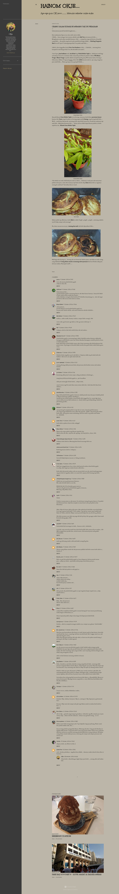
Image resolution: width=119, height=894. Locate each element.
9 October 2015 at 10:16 (68, 372)
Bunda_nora (60, 557)
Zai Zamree (59, 538)
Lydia (58, 495)
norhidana (59, 372)
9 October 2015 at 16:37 (69, 538)
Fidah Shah (59, 598)
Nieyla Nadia (60, 304)
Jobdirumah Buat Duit (62, 447)
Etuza (58, 608)
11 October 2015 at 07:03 (70, 621)
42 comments (59, 877)
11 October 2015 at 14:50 (70, 645)
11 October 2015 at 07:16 (71, 630)
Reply (58, 286)
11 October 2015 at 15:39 (69, 661)
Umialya (59, 686)
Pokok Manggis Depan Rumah (64, 439)
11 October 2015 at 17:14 (68, 686)
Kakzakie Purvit (61, 336)
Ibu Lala (59, 567)
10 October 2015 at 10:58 (68, 567)
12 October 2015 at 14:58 (71, 721)
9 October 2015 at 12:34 (69, 455)
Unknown (59, 352)
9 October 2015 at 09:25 (68, 289)
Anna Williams (74, 889)
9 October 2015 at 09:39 (68, 352)
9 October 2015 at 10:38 (71, 392)
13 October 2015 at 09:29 (67, 741)
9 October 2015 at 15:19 (68, 523)
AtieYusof (59, 289)
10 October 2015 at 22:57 (67, 608)
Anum (58, 279)
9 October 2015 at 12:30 (79, 439)
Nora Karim (60, 711)
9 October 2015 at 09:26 (70, 304)
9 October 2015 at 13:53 (78, 478)
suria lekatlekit (60, 362)
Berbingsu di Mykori (61, 836)
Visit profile (11, 53)
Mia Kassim (60, 547)
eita (57, 588)
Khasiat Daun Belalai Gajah (67, 125)
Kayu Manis (60, 429)
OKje (62, 756)
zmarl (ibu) (59, 420)
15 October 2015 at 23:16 (69, 749)
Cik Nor (58, 741)
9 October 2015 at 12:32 (75, 447)
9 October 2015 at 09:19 (66, 279)
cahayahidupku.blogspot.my (64, 478)
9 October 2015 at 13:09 (69, 464)
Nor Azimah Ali (61, 630)
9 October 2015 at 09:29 (65, 327)
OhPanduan (60, 455)
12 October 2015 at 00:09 (70, 696)
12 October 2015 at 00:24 (70, 711)
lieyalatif (59, 523)
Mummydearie (60, 721)
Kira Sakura (60, 645)
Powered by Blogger (70, 887)
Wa (57, 327)
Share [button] (36, 23)
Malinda (59, 407)
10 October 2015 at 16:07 (69, 598)
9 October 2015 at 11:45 (70, 429)
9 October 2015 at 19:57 (69, 547)
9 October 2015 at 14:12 (66, 495)
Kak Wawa (59, 316)
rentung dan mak (73, 226)
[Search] (103, 4)
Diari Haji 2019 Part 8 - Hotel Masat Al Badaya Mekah (76, 874)
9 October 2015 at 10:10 (71, 362)
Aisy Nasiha (60, 661)
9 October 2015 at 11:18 (67, 407)
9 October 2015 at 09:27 (69, 316)
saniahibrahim (60, 392)
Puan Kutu (59, 464)
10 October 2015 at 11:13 (65, 588)
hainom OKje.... (60, 6)
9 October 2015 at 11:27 (69, 420)
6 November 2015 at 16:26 (71, 756)
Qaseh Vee (59, 749)
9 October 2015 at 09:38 (72, 336)
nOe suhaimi (60, 696)
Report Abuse (7, 68)
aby (58, 575)
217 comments (59, 838)
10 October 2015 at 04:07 (70, 557)
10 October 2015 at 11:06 (65, 575)
